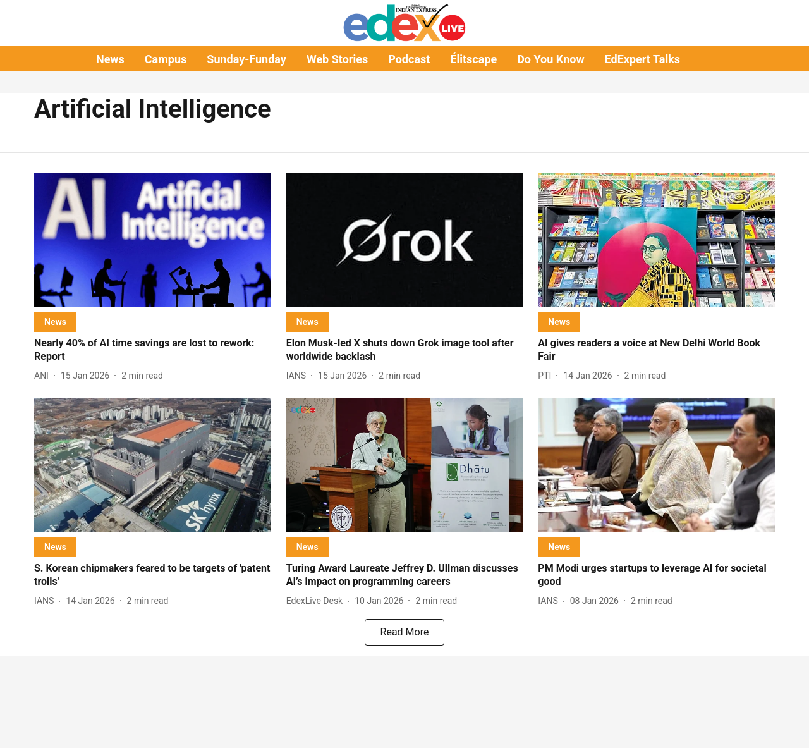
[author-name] (44, 376)
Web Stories (337, 59)
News (110, 59)
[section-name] (55, 322)
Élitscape (473, 59)
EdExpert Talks (642, 59)
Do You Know (550, 59)
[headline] (152, 350)
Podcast (409, 59)
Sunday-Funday (246, 59)
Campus (165, 59)
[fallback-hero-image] (152, 240)
